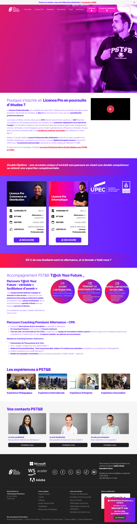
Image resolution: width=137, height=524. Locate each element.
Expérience (19, 393)
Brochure (92, 9)
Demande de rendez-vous (80, 512)
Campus (41, 500)
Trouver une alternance (79, 494)
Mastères (50, 9)
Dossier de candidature (107, 9)
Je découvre (26, 240)
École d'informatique (32, 519)
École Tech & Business (15, 519)
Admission (80, 9)
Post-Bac (27, 9)
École (71, 9)
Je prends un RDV (89, 2)
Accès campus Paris (46, 503)
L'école (41, 497)
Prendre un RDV (124, 9)
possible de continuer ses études (51, 130)
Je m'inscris (119, 517)
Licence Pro (39, 9)
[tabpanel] (27, 431)
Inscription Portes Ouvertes (80, 497)
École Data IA (46, 519)
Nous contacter (76, 500)
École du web (58, 519)
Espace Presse (44, 494)
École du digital (70, 519)
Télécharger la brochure (79, 503)
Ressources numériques (47, 509)
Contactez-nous (27, 445)
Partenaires (42, 506)
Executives (61, 9)
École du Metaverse (85, 519)
